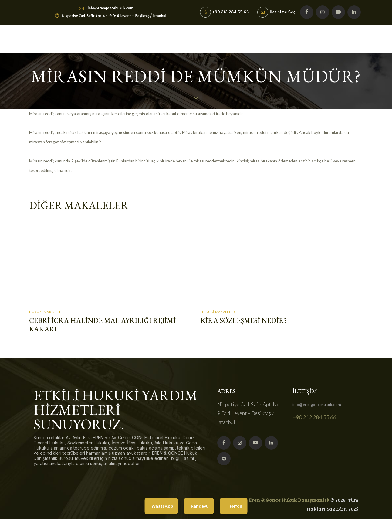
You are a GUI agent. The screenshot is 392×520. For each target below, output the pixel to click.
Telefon (236, 505)
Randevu (200, 505)
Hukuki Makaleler (46, 311)
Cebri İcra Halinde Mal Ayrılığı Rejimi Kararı (103, 325)
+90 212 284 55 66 (314, 418)
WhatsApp (160, 505)
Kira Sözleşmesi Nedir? (244, 320)
